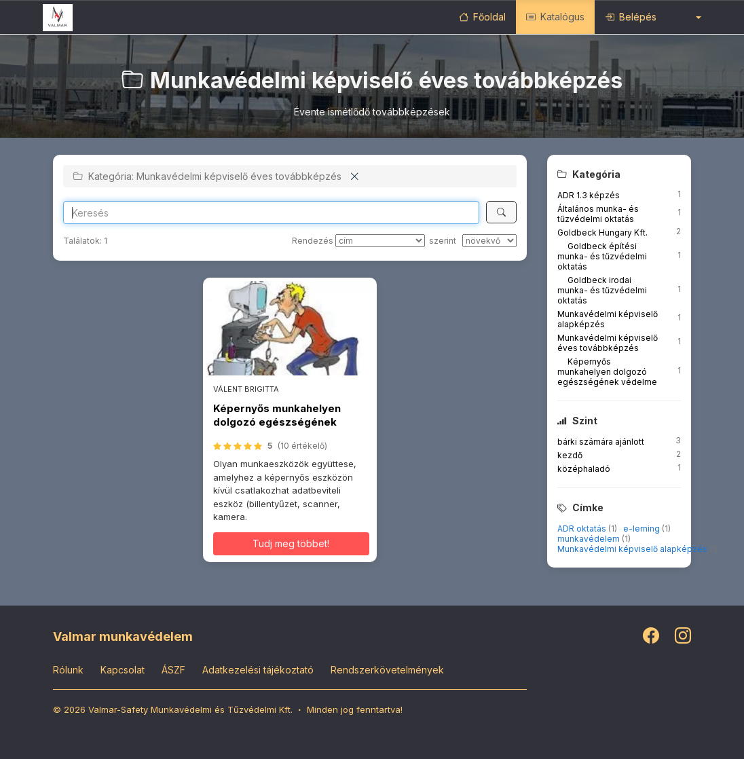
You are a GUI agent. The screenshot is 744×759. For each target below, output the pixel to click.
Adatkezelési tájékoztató (258, 669)
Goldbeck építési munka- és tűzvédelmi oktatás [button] (602, 256)
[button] (689, 17)
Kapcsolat (122, 669)
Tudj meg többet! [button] (291, 543)
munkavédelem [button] (589, 539)
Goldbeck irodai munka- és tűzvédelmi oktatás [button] (602, 290)
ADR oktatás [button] (582, 528)
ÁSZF (173, 669)
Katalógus (555, 16)
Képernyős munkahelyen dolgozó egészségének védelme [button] (607, 371)
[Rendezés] (380, 240)
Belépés (630, 16)
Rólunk (68, 669)
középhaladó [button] (583, 469)
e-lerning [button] (642, 528)
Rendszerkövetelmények (387, 669)
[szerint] (489, 240)
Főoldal (482, 16)
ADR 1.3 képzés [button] (588, 195)
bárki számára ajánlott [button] (600, 442)
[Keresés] (501, 212)
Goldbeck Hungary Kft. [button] (602, 232)
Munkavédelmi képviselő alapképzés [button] (633, 549)
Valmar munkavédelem (123, 636)
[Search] (271, 212)
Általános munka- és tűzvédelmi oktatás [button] (598, 214)
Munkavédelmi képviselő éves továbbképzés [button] (607, 343)
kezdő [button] (569, 455)
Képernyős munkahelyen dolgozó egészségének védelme (277, 422)
